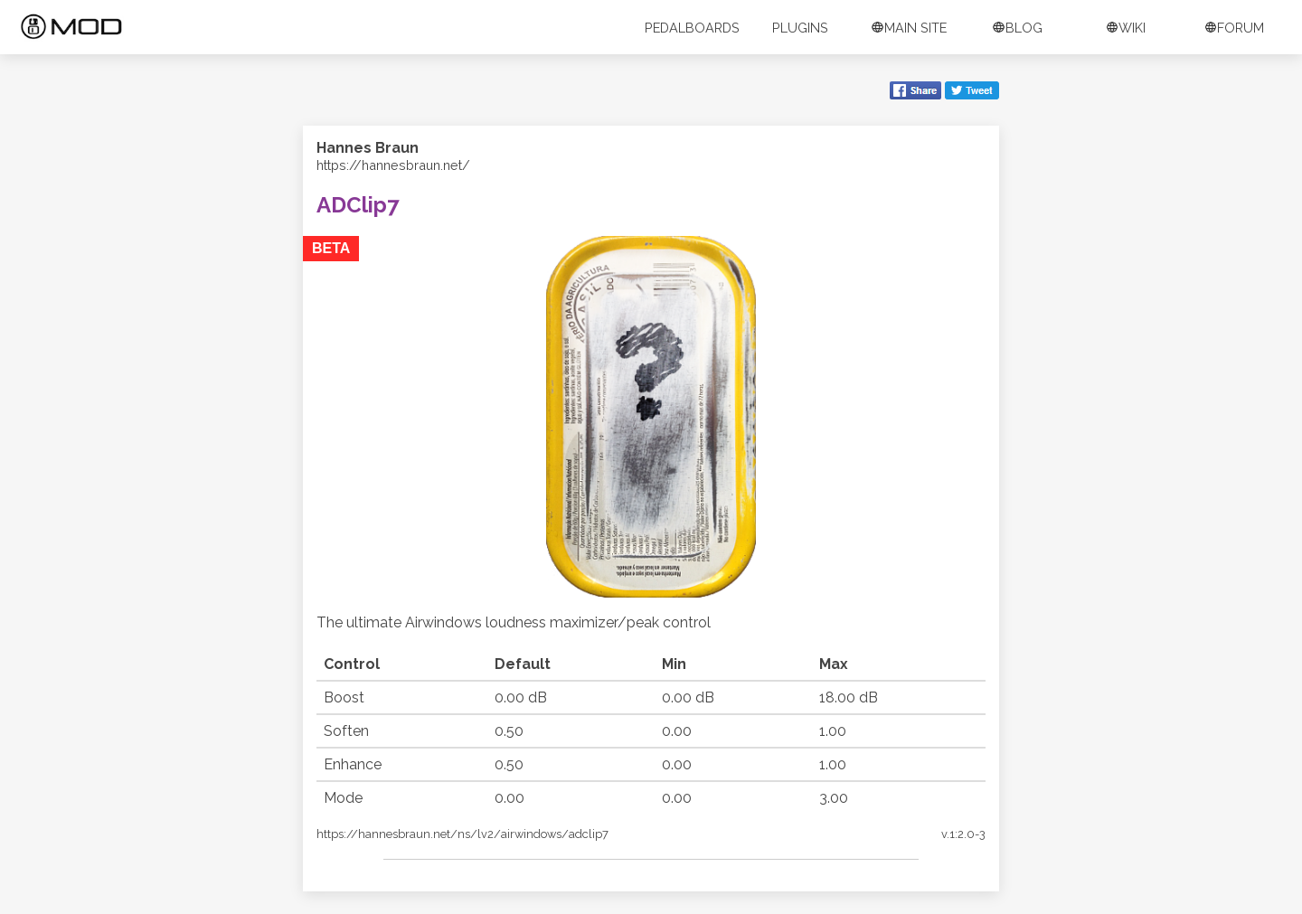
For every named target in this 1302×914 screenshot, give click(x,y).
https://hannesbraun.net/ (393, 165)
